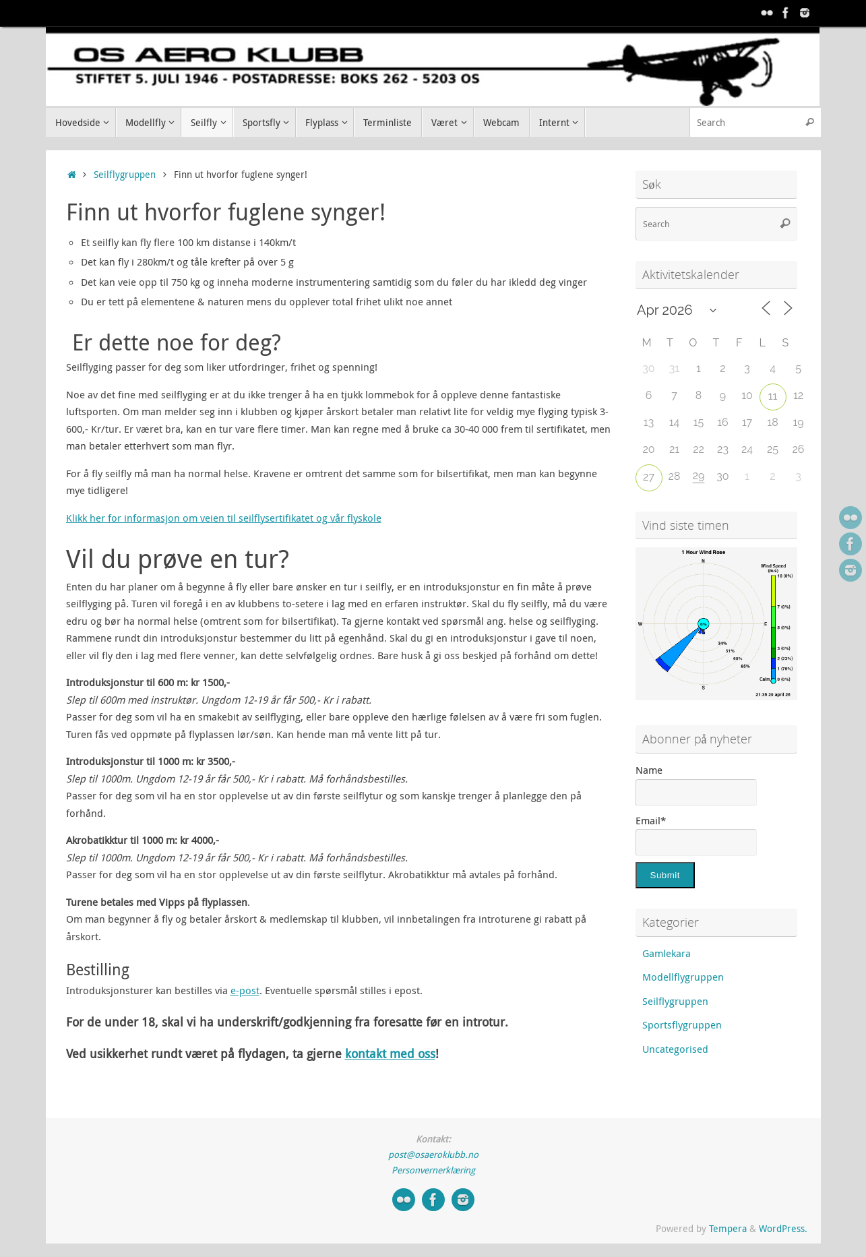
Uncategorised (675, 1048)
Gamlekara (666, 953)
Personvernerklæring (433, 1170)
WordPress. (783, 1229)
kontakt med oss (390, 1053)
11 (773, 396)
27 (648, 476)
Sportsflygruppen (682, 1024)
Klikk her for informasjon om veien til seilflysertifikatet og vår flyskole (223, 517)
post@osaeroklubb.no (433, 1154)
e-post (244, 990)
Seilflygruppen (125, 174)
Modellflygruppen (683, 976)
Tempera (728, 1229)
